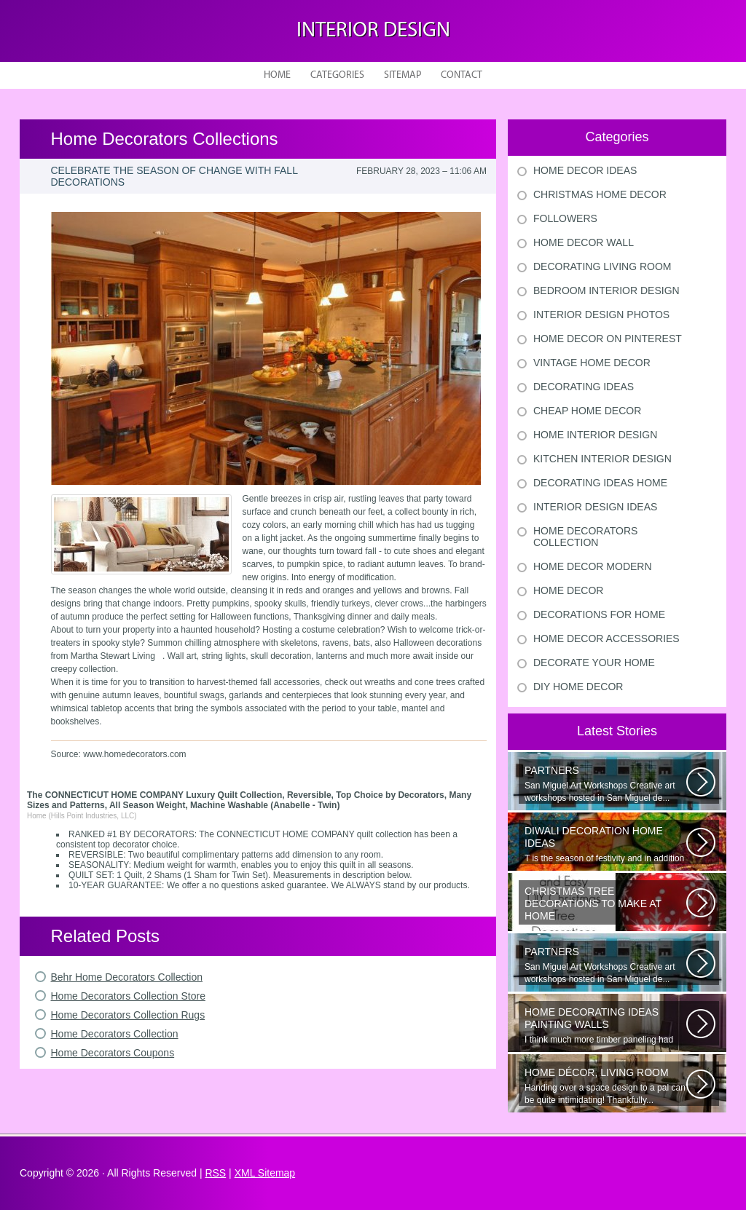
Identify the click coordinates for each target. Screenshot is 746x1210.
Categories (337, 75)
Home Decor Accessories (606, 638)
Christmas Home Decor (600, 194)
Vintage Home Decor (592, 362)
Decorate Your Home (594, 662)
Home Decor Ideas (585, 170)
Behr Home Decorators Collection (127, 977)
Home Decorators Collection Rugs (128, 1015)
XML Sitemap (265, 1173)
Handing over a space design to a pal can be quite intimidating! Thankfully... (605, 1086)
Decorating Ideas (583, 386)
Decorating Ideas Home (600, 483)
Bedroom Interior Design (606, 290)
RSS (215, 1173)
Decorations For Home (599, 614)
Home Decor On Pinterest (607, 338)
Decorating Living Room (602, 266)
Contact (461, 75)
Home (277, 75)
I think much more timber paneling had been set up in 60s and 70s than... (605, 1025)
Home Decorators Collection (114, 1034)
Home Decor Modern (592, 566)
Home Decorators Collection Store (128, 996)
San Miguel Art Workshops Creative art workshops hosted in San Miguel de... (605, 783)
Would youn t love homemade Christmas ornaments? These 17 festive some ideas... (605, 905)
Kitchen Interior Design (602, 458)
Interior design (373, 30)
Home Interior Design (595, 434)
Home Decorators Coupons (113, 1053)
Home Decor (568, 590)
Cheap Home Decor (587, 410)
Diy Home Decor (578, 686)
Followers (565, 218)
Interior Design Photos (601, 314)
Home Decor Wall (583, 242)
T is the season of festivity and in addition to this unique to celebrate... (605, 844)
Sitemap (402, 75)
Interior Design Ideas (595, 507)
